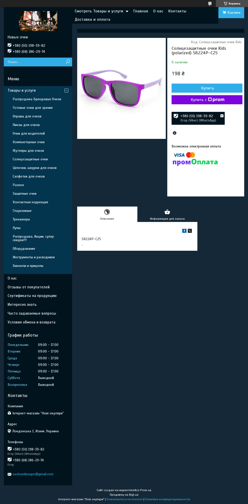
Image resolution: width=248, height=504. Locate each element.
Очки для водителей (29, 133)
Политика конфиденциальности (167, 499)
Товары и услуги (22, 90)
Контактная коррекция (30, 202)
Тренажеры (21, 219)
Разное (18, 185)
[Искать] (67, 62)
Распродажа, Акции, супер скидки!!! (33, 238)
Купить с (207, 99)
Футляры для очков (28, 150)
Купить (207, 88)
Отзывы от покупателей (29, 287)
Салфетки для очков (29, 176)
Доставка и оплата (92, 19)
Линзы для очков (26, 125)
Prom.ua (145, 490)
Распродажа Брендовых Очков (37, 99)
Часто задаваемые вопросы (32, 313)
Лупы (16, 228)
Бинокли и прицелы (28, 266)
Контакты (177, 11)
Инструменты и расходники (34, 257)
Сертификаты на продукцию (32, 295)
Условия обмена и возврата (31, 322)
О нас (158, 11)
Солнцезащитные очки (30, 159)
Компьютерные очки (29, 142)
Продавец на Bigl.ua (124, 494)
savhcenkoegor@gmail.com (33, 474)
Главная (140, 11)
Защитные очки (24, 193)
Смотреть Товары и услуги (99, 11)
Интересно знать (22, 304)
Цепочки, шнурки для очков (35, 168)
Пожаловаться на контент (125, 499)
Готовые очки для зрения (33, 108)
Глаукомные (22, 211)
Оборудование (24, 248)
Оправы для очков (27, 116)
